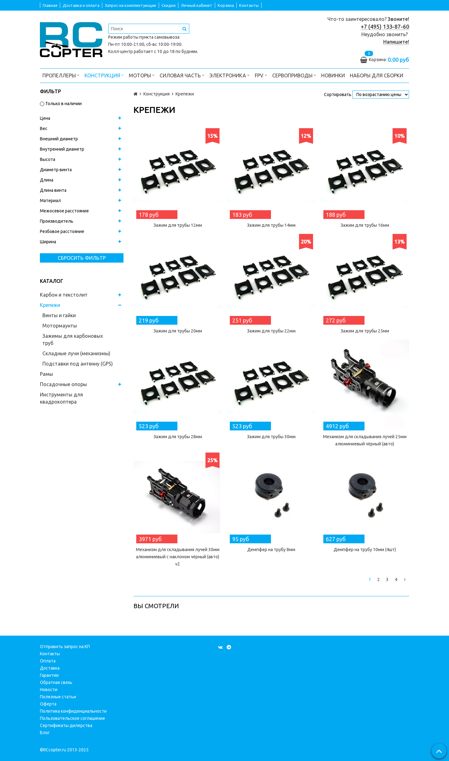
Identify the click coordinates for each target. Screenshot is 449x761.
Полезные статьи (58, 696)
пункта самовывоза (159, 37)
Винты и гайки (59, 315)
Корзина (226, 5)
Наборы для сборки (376, 75)
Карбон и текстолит (64, 295)
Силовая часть (182, 75)
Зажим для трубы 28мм (177, 436)
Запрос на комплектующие (130, 5)
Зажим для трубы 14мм (271, 225)
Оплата (48, 660)
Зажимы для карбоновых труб (72, 339)
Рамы (46, 374)
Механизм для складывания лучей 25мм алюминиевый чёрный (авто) (365, 440)
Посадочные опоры (63, 384)
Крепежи (50, 305)
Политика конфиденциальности (73, 711)
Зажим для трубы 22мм (271, 330)
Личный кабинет (196, 5)
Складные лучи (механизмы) (76, 353)
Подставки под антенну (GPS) (77, 363)
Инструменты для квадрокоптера (61, 398)
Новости (48, 689)
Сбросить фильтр (82, 258)
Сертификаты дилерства (66, 725)
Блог (45, 732)
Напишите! (396, 42)
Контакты (249, 5)
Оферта (48, 703)
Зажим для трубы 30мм (271, 436)
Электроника (230, 75)
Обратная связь (56, 682)
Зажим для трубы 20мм (177, 330)
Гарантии (49, 675)
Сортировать (337, 94)
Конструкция (104, 75)
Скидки (169, 5)
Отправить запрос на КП (65, 646)
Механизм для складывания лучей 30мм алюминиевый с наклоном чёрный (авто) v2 (178, 556)
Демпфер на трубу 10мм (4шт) (365, 549)
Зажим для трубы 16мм (364, 225)
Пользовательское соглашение (72, 718)
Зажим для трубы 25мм (364, 330)
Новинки (333, 75)
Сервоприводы (294, 75)
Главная (50, 5)
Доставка (50, 668)
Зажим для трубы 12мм (177, 225)
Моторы (142, 75)
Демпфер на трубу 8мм (271, 549)
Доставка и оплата (81, 5)
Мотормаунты (59, 325)
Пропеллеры (61, 75)
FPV (261, 75)
